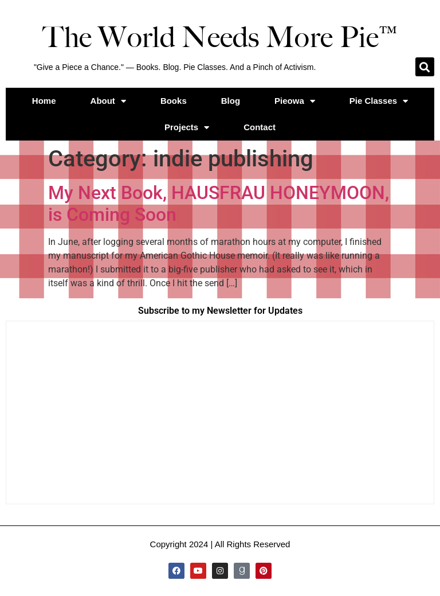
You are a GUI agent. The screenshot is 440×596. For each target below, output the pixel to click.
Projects (186, 128)
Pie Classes (378, 101)
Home (44, 101)
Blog (230, 101)
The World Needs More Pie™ (220, 37)
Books (173, 101)
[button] (424, 66)
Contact (259, 127)
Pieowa (294, 101)
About (108, 101)
